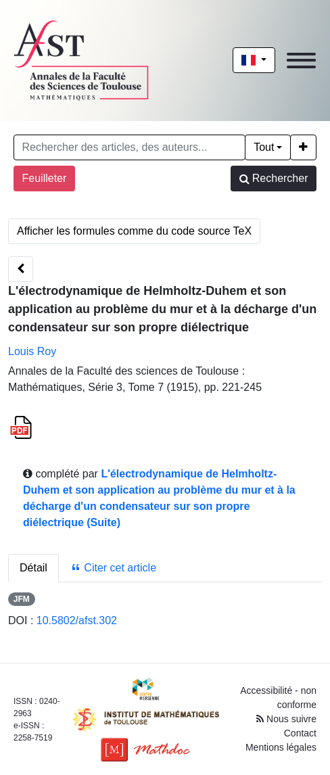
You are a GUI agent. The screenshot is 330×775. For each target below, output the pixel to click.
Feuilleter (44, 178)
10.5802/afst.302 (77, 620)
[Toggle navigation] (301, 60)
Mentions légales (280, 747)
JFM (22, 599)
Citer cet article (113, 567)
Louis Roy (32, 351)
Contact (300, 733)
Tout (264, 147)
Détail (33, 567)
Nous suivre (286, 718)
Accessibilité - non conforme (278, 697)
